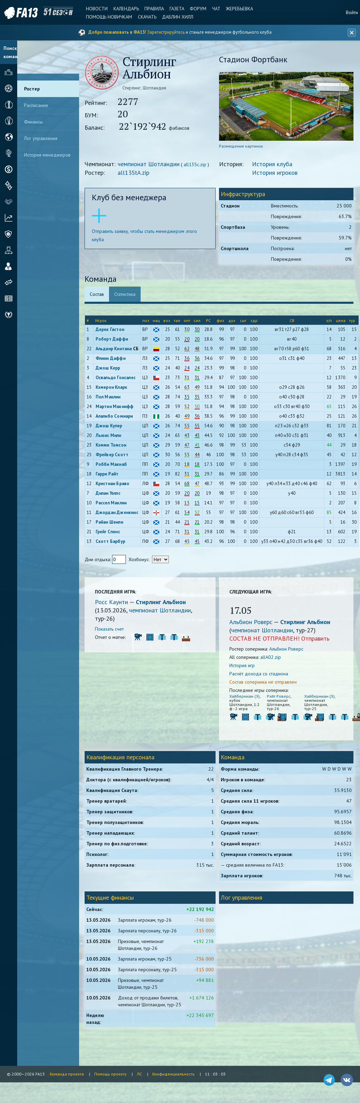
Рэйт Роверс (279, 696)
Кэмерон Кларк (113, 387)
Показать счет (110, 629)
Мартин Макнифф (116, 407)
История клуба (273, 164)
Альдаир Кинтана (115, 349)
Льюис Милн (109, 436)
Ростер (32, 89)
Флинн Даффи (112, 359)
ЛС (139, 1074)
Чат (215, 8)
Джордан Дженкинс (118, 513)
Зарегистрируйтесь (166, 32)
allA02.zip (271, 657)
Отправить (316, 639)
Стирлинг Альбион (162, 602)
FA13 (20, 13)
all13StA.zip (135, 173)
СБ (137, 349)
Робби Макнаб (112, 465)
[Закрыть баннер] (352, 33)
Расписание (36, 105)
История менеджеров (47, 155)
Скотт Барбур (111, 542)
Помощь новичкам (109, 16)
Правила (153, 8)
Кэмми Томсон (112, 445)
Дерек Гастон (111, 330)
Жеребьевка (238, 8)
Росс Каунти (113, 602)
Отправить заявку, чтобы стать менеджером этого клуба (145, 235)
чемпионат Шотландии (150, 164)
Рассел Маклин (112, 503)
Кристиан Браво (114, 484)
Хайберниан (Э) (245, 696)
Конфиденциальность (173, 1074)
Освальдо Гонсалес (117, 378)
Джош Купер (110, 426)
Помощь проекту (110, 1074)
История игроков (275, 173)
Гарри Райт (108, 474)
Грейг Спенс (109, 532)
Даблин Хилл (177, 16)
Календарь (125, 8)
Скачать (146, 16)
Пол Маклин (109, 397)
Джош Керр (109, 368)
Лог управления (40, 138)
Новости (96, 8)
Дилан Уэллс (109, 493)
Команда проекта (67, 1074)
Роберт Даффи (113, 339)
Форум (197, 8)
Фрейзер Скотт (113, 455)
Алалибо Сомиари (115, 416)
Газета (176, 8)
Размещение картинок (242, 146)
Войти (352, 12)
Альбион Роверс (252, 622)
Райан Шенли (110, 522)
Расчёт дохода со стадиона (259, 674)
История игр (242, 666)
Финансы (33, 122)
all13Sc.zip (196, 165)
